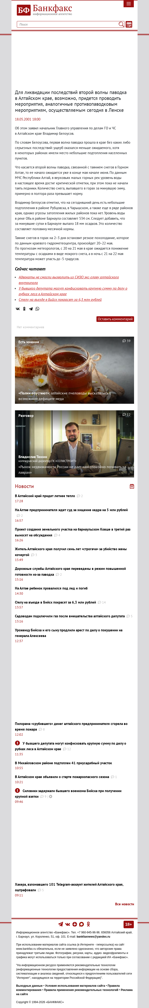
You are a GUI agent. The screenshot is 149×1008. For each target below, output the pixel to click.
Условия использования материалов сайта (75, 985)
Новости (24, 486)
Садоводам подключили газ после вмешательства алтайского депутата (70, 616)
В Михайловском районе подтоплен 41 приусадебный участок (63, 763)
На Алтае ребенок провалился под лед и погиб (51, 588)
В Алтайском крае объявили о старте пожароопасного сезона (62, 777)
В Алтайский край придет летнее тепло (45, 496)
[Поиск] (121, 24)
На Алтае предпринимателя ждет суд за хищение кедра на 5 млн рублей (71, 510)
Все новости (124, 904)
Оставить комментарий (115, 319)
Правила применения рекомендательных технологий (81, 990)
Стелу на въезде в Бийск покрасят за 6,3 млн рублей (60, 299)
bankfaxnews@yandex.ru (93, 936)
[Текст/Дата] (129, 24)
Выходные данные (29, 985)
